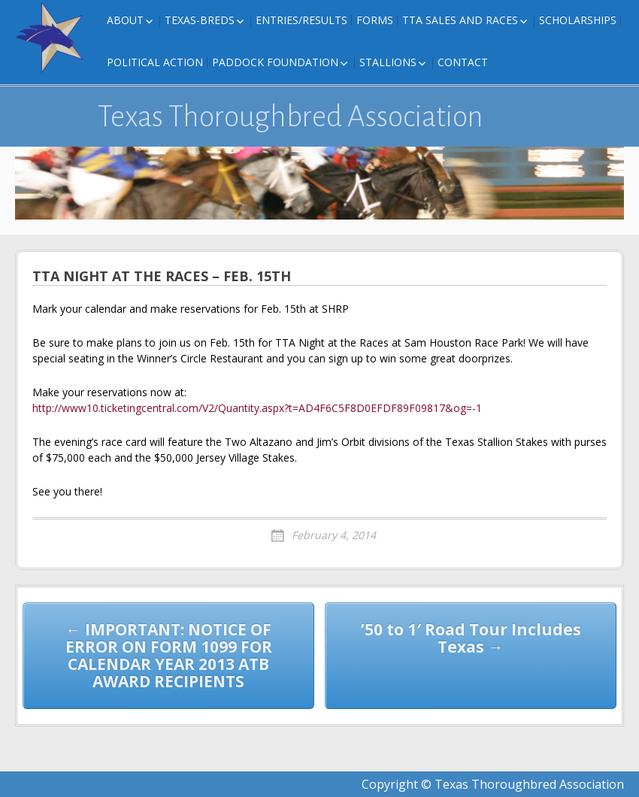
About (125, 20)
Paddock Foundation (275, 62)
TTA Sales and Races (460, 20)
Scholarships (577, 20)
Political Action (155, 62)
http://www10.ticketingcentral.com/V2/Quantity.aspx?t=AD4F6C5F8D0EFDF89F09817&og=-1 (257, 408)
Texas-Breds (200, 20)
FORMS (374, 20)
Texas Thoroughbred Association (290, 116)
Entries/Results (301, 20)
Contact (463, 62)
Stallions (387, 62)
